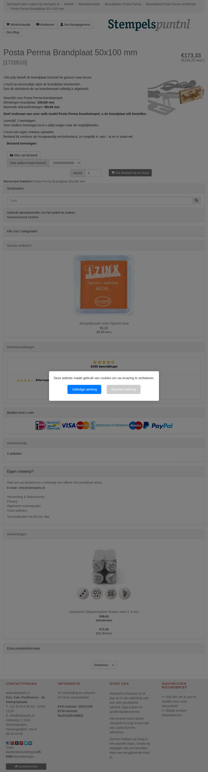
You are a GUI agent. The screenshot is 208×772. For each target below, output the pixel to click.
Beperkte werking (123, 389)
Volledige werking (84, 389)
